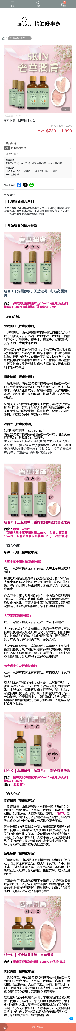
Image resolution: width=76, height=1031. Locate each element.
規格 (7, 148)
